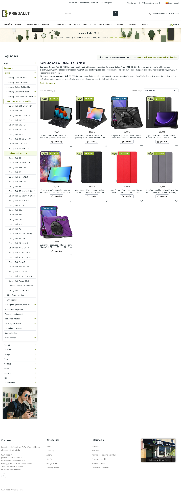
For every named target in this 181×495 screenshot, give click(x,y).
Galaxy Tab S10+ (16, 134)
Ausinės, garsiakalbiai (14, 314)
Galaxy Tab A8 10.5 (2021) (20, 233)
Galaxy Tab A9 (15, 229)
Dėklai (8, 73)
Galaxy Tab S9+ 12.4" (18, 143)
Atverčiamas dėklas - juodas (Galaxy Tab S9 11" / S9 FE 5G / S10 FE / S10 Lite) (90, 191)
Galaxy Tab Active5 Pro (19, 290)
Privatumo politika (99, 463)
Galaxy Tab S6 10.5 (17, 205)
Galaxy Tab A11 (15, 219)
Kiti (5, 378)
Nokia (6, 368)
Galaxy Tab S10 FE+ (17, 124)
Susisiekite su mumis (100, 467)
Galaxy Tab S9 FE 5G (18, 153)
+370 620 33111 (172, 13)
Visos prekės (9, 382)
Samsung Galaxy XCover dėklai (20, 96)
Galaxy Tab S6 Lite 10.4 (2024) (22, 195)
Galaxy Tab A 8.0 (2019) (19, 247)
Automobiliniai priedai (14, 309)
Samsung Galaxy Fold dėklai (18, 87)
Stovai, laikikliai (11, 333)
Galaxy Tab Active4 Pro (19, 266)
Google (7, 354)
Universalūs (12, 300)
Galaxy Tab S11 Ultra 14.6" (20, 106)
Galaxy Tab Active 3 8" (18, 271)
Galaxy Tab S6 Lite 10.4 (19, 200)
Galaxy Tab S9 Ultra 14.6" (20, 139)
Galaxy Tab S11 (15, 110)
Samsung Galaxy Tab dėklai (19, 101)
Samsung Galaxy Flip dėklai (18, 91)
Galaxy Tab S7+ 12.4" (18, 181)
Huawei (7, 373)
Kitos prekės (10, 337)
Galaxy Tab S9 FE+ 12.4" (19, 148)
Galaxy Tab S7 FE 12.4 (18, 177)
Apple (6, 63)
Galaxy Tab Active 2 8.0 (19, 281)
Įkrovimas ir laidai (12, 318)
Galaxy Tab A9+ (15, 224)
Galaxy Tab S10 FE (17, 120)
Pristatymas (96, 446)
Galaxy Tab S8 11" (17, 172)
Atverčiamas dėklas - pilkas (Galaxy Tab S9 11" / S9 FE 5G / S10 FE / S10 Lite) (162, 191)
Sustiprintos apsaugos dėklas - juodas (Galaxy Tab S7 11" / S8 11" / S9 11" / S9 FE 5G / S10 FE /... (125, 136)
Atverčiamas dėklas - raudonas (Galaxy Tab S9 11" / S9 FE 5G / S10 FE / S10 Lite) (126, 191)
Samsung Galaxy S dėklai (17, 77)
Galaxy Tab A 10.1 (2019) (20, 252)
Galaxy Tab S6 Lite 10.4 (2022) (22, 191)
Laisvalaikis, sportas (13, 328)
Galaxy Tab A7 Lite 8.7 (18, 243)
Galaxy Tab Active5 (17, 262)
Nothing (7, 363)
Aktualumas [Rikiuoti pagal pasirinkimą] (160, 90)
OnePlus (7, 349)
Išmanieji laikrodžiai (13, 323)
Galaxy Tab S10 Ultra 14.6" (20, 115)
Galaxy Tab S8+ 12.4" (18, 167)
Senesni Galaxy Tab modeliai (21, 285)
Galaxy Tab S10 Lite (17, 129)
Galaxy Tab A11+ (16, 214)
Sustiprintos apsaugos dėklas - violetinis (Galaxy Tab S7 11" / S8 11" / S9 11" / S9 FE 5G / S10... (56, 246)
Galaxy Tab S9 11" (17, 158)
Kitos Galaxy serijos (15, 295)
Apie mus (95, 450)
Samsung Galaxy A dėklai (17, 82)
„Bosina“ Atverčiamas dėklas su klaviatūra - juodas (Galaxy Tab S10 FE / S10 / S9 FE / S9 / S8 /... (56, 136)
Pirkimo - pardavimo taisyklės (104, 455)
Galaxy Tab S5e (15, 210)
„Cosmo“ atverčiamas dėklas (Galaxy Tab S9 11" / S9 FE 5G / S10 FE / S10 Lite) (55, 191)
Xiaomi (7, 345)
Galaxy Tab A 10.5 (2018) (20, 257)
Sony (6, 359)
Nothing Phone (53, 467)
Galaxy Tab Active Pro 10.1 (20, 276)
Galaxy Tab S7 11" (17, 186)
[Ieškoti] (87, 13)
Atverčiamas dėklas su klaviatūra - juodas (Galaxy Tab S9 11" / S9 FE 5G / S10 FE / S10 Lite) (91, 136)
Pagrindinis (11, 56)
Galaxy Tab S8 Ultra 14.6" (20, 162)
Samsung (8, 68)
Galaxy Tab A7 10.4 (17, 238)
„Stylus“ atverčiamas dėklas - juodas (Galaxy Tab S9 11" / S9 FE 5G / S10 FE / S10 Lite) (162, 136)
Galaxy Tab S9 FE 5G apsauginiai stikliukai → (157, 57)
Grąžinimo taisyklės (99, 459)
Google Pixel (52, 463)
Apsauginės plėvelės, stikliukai (17, 304)
